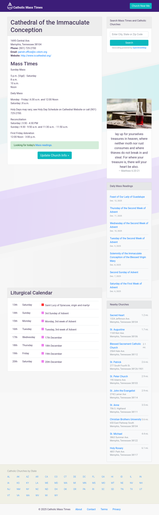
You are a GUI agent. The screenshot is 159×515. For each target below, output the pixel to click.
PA (84, 489)
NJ (8, 489)
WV (37, 495)
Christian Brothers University (125, 419)
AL (8, 476)
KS (18, 483)
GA (103, 476)
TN (121, 489)
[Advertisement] (54, 190)
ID (121, 476)
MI (74, 483)
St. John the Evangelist (122, 390)
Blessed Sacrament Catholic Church (125, 345)
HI (112, 476)
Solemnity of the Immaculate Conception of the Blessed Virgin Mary (128, 257)
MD (56, 483)
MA (65, 483)
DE (74, 476)
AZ (27, 476)
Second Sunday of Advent (124, 272)
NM (18, 489)
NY (27, 489)
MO (103, 483)
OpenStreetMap (139, 48)
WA (27, 495)
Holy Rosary (116, 448)
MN (84, 483)
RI (93, 489)
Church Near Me (141, 5)
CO (56, 476)
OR (74, 489)
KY (27, 483)
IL (131, 476)
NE (121, 483)
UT (140, 489)
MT (112, 483)
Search (129, 42)
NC (37, 489)
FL (93, 476)
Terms (104, 509)
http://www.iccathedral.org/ (36, 55)
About (78, 509)
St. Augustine (117, 329)
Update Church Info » (54, 155)
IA (8, 483)
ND (46, 489)
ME (46, 483)
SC (103, 489)
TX (131, 489)
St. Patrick (115, 362)
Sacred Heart (117, 315)
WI (46, 495)
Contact (91, 509)
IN (140, 476)
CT (65, 476)
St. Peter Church (119, 376)
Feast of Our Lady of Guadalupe (127, 196)
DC (84, 476)
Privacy (117, 509)
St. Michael (116, 433)
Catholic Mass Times (25, 6)
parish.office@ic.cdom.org (32, 51)
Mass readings (43, 145)
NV (131, 483)
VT (8, 495)
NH (141, 483)
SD (112, 489)
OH (56, 489)
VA (18, 495)
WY (56, 495)
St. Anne (114, 405)
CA (46, 476)
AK (18, 476)
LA (37, 483)
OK (65, 489)
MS (93, 483)
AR (37, 476)
